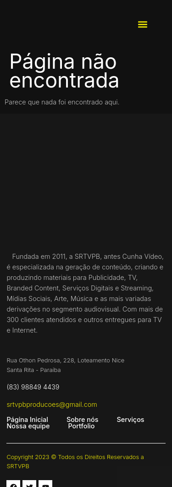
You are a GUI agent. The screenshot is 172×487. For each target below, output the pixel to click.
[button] (142, 24)
